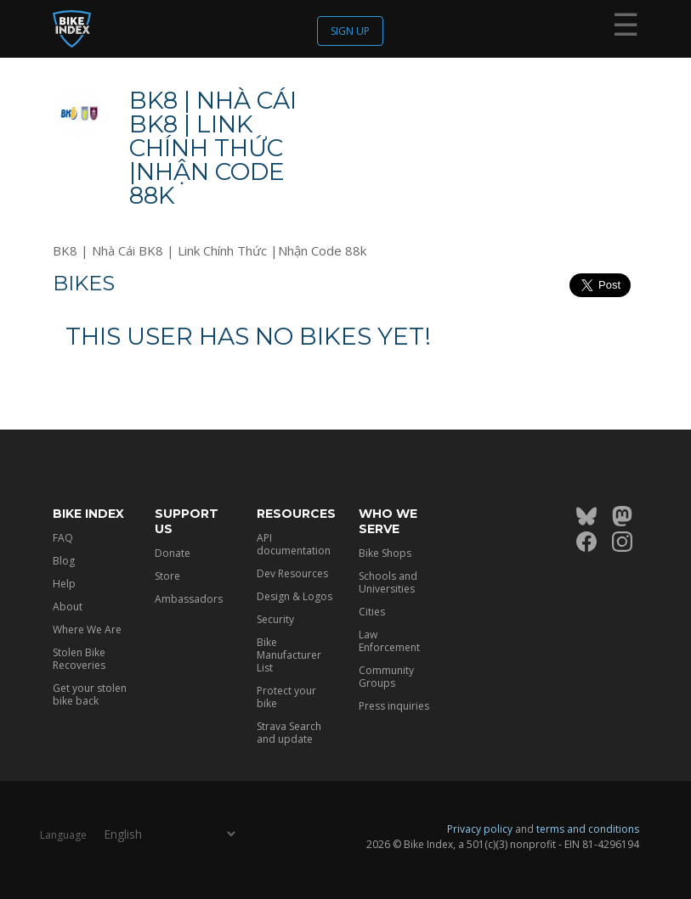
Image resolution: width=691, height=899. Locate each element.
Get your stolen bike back (90, 694)
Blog (64, 560)
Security (275, 619)
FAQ (63, 538)
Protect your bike (286, 697)
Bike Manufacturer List (289, 655)
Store (167, 576)
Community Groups (386, 676)
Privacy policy (480, 829)
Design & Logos (294, 596)
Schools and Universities (388, 582)
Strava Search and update (289, 732)
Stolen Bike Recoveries (79, 658)
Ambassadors (189, 599)
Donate (172, 553)
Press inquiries (394, 706)
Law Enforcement (389, 641)
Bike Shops (385, 553)
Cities (372, 611)
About (67, 606)
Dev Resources (292, 573)
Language (63, 835)
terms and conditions (587, 829)
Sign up (350, 31)
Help (64, 583)
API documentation (294, 544)
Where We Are (87, 629)
